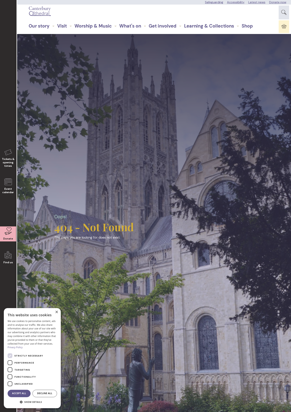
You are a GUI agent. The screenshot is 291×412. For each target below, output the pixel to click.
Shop (238, 36)
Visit (53, 36)
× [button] (56, 312)
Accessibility (235, 2)
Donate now (277, 2)
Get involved (154, 36)
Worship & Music (84, 36)
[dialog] (32, 358)
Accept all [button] (19, 393)
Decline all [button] (44, 393)
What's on (122, 36)
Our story (30, 36)
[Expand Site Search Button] (284, 15)
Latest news (256, 2)
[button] (32, 402)
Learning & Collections (200, 36)
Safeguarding (214, 2)
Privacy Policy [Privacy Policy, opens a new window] (15, 347)
